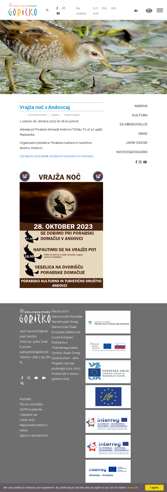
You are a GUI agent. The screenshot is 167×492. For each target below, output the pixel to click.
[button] (149, 10)
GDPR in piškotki (31, 409)
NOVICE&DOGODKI (37, 115)
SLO (95, 8)
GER (113, 8)
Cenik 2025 (27, 420)
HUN (96, 13)
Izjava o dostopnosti (34, 435)
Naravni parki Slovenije (67, 316)
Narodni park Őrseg (65, 321)
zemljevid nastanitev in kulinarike (71, 156)
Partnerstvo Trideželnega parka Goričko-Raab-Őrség (66, 348)
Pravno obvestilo (31, 404)
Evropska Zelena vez (66, 332)
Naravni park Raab (64, 327)
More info (132, 487)
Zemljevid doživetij (32, 156)
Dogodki (55, 115)
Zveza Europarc (62, 337)
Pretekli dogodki (72, 115)
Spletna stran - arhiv (65, 358)
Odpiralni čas (28, 414)
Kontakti (25, 399)
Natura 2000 (60, 311)
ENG (104, 8)
